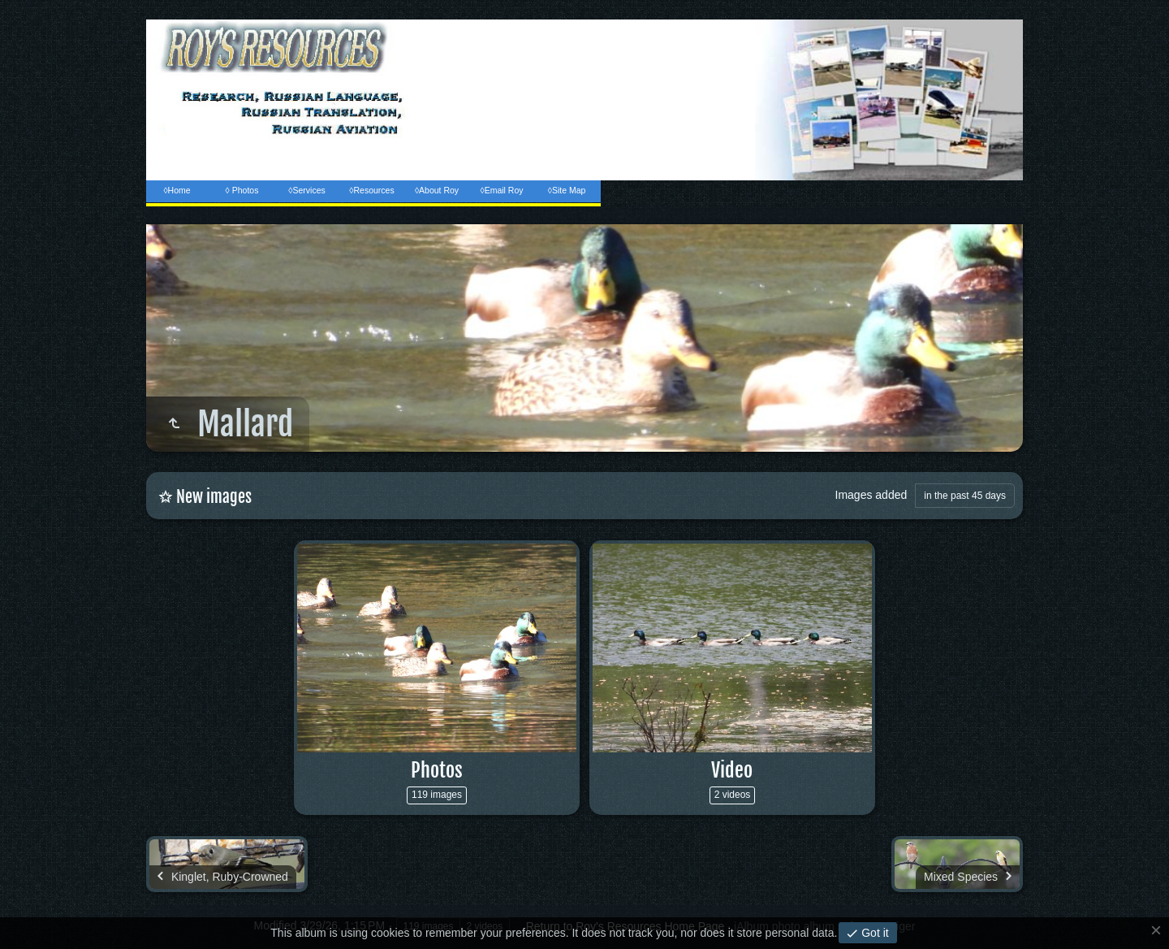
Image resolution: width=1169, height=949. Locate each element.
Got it (873, 932)
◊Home (176, 190)
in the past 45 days (965, 495)
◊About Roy (437, 190)
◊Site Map (567, 190)
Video (732, 770)
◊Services (306, 190)
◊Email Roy (501, 190)
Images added (871, 494)
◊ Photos (242, 190)
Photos (437, 770)
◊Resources (371, 190)
